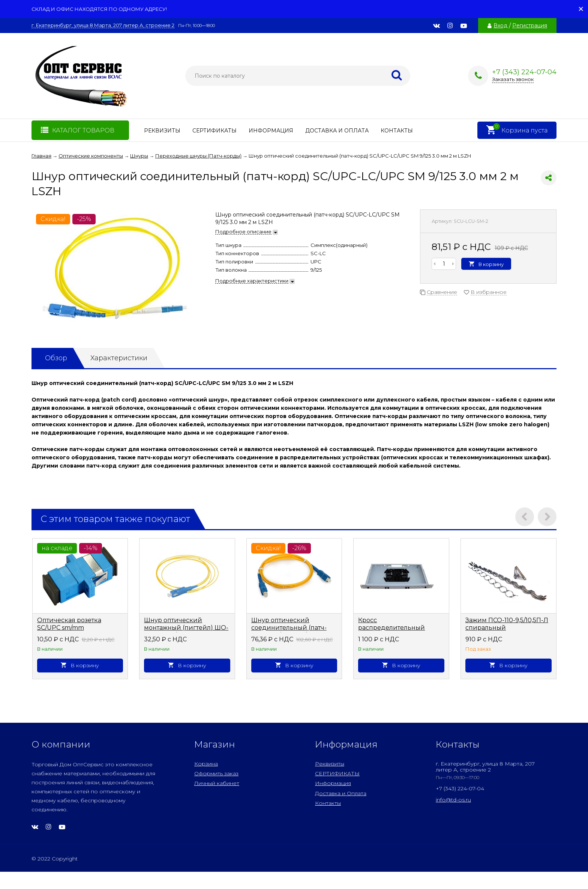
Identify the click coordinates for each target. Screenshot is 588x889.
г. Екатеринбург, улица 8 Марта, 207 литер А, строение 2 (103, 25)
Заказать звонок (513, 79)
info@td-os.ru (453, 799)
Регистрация (529, 26)
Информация (271, 130)
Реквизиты (162, 130)
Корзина (206, 763)
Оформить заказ (216, 773)
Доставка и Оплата (337, 130)
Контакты (397, 130)
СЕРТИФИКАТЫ (214, 130)
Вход (500, 26)
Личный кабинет (216, 783)
